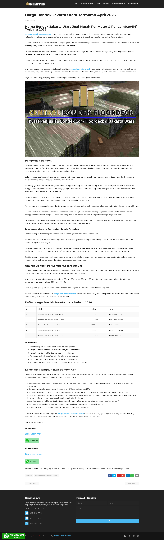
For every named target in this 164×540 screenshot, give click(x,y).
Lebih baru (32, 483)
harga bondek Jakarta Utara (71, 413)
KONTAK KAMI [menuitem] (133, 4)
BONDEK (29, 476)
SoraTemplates (37, 536)
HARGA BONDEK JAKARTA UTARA (46, 476)
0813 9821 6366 (33, 454)
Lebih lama (131, 483)
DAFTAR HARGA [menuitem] (87, 4)
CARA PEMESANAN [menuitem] (119, 4)
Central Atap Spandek (80, 69)
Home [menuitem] (76, 4)
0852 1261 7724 (33, 434)
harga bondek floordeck (65, 293)
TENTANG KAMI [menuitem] (103, 4)
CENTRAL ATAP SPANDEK (62, 536)
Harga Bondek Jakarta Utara (38, 34)
